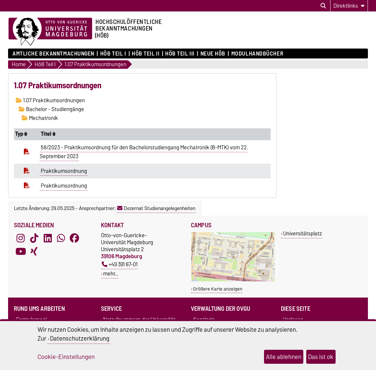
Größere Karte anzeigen (217, 289)
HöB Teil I (113, 53)
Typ (21, 133)
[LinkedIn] (47, 238)
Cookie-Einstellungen (66, 357)
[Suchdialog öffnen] (323, 5)
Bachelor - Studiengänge (51, 109)
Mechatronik (40, 118)
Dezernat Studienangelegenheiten (156, 208)
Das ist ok (320, 357)
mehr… (110, 273)
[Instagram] (20, 238)
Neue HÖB (212, 53)
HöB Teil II (145, 53)
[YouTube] (20, 251)
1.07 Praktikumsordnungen (50, 100)
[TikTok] (34, 238)
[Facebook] (74, 238)
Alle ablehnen (283, 357)
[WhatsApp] (61, 238)
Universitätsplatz (302, 233)
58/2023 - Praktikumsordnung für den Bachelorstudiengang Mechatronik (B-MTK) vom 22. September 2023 (144, 152)
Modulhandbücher (257, 53)
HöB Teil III (180, 53)
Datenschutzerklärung (79, 338)
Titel (48, 133)
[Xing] (34, 251)
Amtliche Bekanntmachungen (53, 53)
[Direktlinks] (349, 5)
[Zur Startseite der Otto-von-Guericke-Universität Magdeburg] (50, 32)
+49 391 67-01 (120, 264)
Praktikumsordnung (64, 171)
